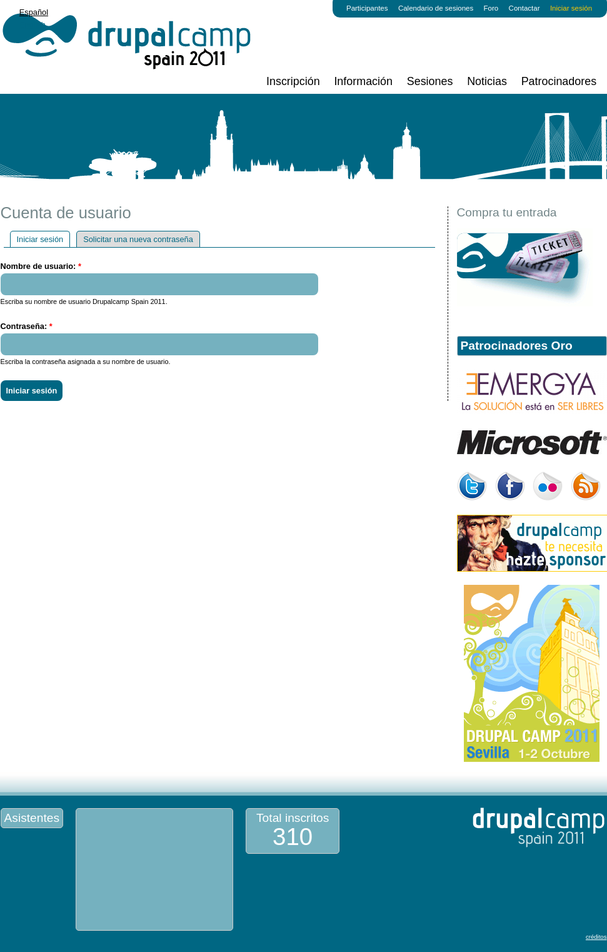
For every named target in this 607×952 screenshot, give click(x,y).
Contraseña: (27, 326)
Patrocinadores (558, 81)
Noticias (487, 81)
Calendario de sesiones (435, 8)
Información (363, 81)
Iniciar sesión (571, 8)
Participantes (367, 8)
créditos (596, 936)
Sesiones (430, 81)
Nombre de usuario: (41, 266)
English (32, 24)
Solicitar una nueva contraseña (138, 239)
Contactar (524, 8)
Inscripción (293, 81)
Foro (491, 8)
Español (33, 12)
